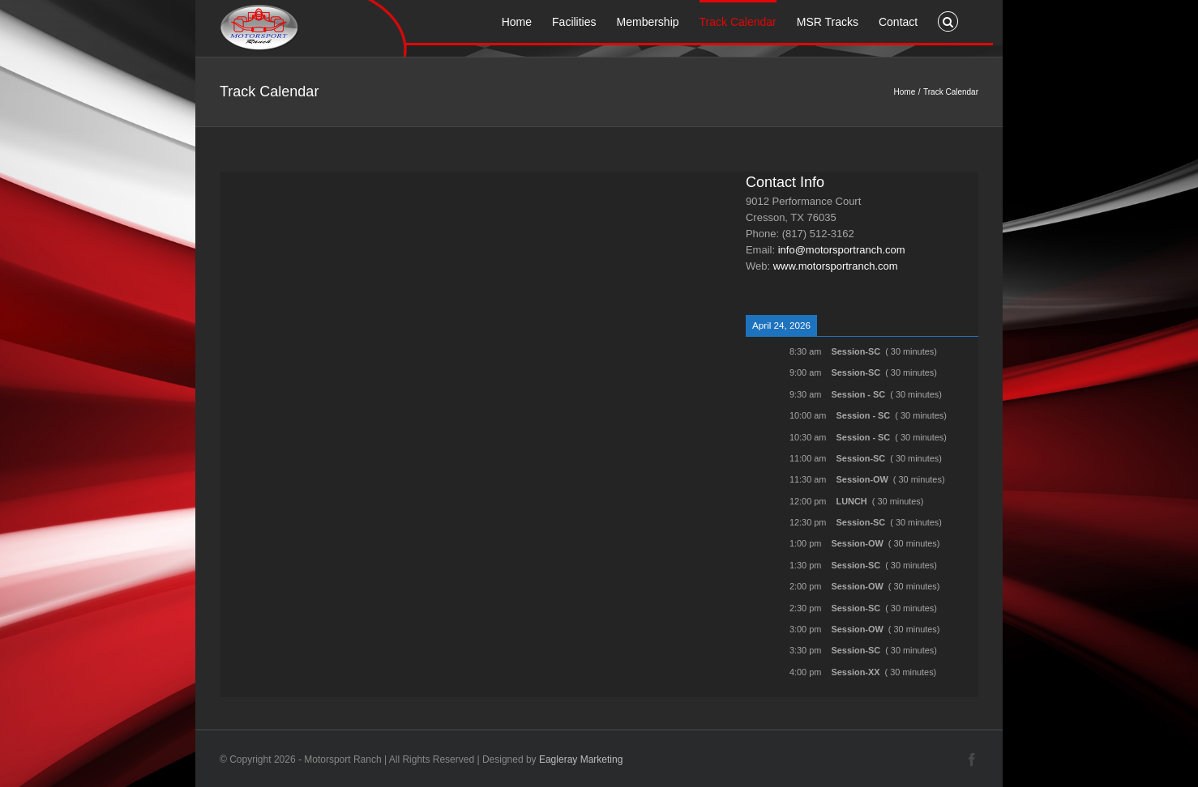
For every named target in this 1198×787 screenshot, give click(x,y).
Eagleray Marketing (581, 759)
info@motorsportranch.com (841, 250)
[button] (948, 20)
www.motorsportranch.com (835, 266)
